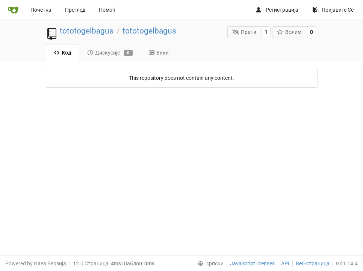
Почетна (40, 10)
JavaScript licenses (252, 263)
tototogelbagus (86, 30)
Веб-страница (313, 263)
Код (62, 53)
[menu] (209, 263)
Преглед (75, 10)
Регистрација (277, 10)
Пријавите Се (333, 10)
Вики (158, 53)
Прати (244, 32)
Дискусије (110, 53)
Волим (289, 32)
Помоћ (107, 10)
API (285, 263)
